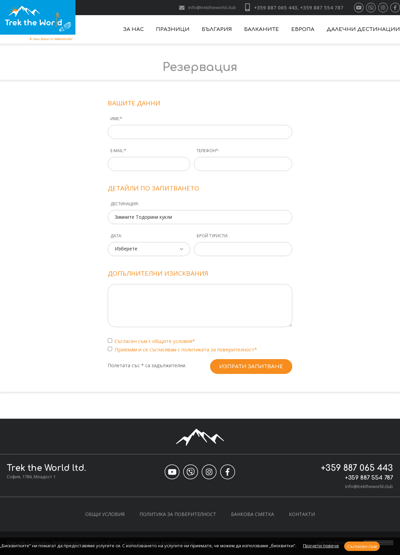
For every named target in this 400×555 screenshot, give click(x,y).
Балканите (261, 29)
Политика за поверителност (177, 514)
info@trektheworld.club (212, 7)
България (217, 29)
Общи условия (105, 514)
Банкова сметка (252, 514)
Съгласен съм (362, 546)
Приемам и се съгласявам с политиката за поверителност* (186, 349)
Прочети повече (321, 546)
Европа (302, 29)
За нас (133, 29)
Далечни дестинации (363, 29)
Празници (173, 29)
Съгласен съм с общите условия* (155, 341)
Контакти (302, 514)
